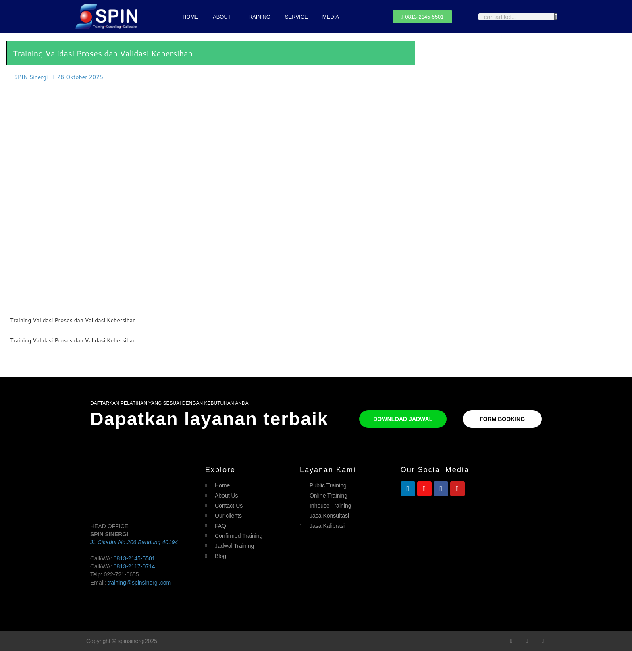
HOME (190, 17)
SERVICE (296, 17)
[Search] (555, 16)
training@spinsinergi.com (139, 582)
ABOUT (222, 17)
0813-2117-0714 (134, 566)
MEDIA (330, 17)
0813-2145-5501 (134, 558)
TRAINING (257, 17)
